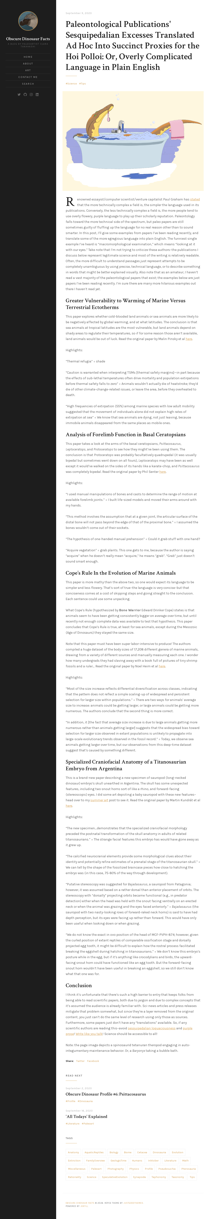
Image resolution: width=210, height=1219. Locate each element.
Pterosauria (188, 1168)
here (189, 339)
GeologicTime (118, 1160)
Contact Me (28, 77)
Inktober (153, 1160)
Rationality (74, 1177)
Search (28, 83)
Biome (127, 1152)
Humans (137, 1160)
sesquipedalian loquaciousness (152, 1028)
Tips (83, 83)
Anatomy (73, 1152)
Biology (113, 1152)
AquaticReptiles (94, 1152)
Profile (71, 1101)
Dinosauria (86, 1101)
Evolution (177, 1152)
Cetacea (142, 1152)
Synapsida (139, 1177)
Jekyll (84, 1206)
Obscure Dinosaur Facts (28, 39)
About (28, 63)
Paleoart (88, 1123)
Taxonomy (178, 1177)
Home (28, 56)
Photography (115, 1168)
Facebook (93, 1061)
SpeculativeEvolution (114, 1177)
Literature (73, 1123)
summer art (99, 800)
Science (72, 83)
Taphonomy (159, 1177)
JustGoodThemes (133, 1203)
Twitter (80, 1061)
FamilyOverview (95, 1160)
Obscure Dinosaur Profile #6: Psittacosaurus (106, 1094)
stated (195, 199)
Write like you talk (89, 1034)
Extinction (74, 1160)
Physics (134, 1168)
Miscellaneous (77, 1168)
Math (185, 1160)
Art (28, 70)
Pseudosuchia (167, 1168)
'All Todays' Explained (86, 1116)
